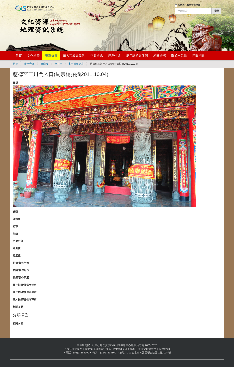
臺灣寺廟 (51, 55)
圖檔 (15, 82)
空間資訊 (96, 55)
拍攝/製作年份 (21, 262)
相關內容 (18, 323)
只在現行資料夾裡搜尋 (189, 5)
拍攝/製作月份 (21, 270)
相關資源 (159, 55)
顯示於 (16, 218)
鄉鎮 (15, 233)
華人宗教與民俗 (74, 55)
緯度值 (16, 255)
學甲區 (58, 63)
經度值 (16, 248)
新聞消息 (198, 55)
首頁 (19, 55)
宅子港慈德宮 (76, 63)
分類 (15, 211)
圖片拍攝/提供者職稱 (25, 299)
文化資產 (33, 55)
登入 (169, 15)
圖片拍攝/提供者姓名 (25, 284)
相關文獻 (18, 306)
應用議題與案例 (137, 55)
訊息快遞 (114, 55)
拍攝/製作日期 (21, 277)
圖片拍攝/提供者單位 (25, 292)
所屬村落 (18, 240)
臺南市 (44, 63)
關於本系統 (179, 55)
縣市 (15, 226)
